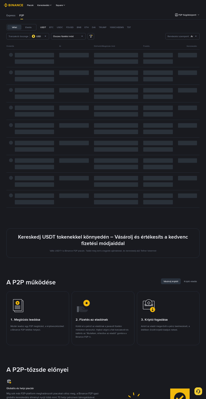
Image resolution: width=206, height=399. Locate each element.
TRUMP (102, 27)
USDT (43, 27)
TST (129, 27)
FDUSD (70, 27)
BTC (51, 27)
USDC (60, 27)
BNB (79, 27)
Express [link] (10, 15)
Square (61, 5)
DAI (94, 27)
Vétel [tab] (14, 27)
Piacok (30, 5)
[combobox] (39, 36)
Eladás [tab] (28, 27)
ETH (86, 27)
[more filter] (91, 36)
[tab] (10, 15)
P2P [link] (21, 15)
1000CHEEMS (117, 27)
